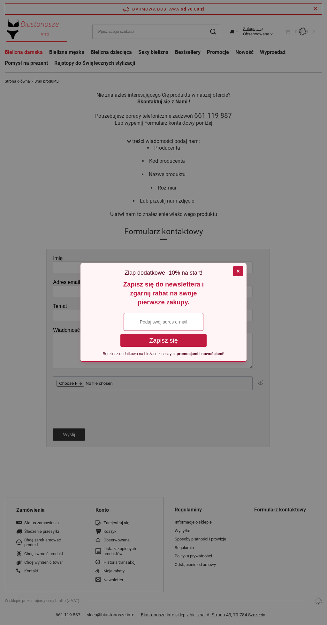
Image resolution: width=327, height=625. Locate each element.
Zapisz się (163, 340)
